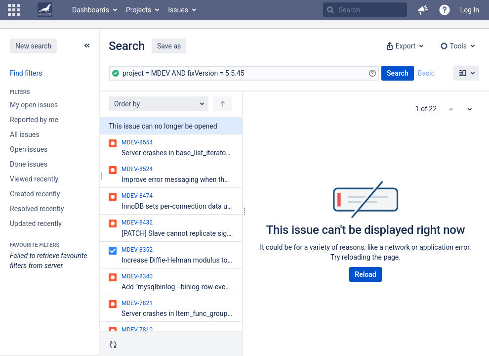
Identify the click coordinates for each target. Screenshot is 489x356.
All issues (25, 134)
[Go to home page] (45, 10)
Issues (178, 10)
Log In (469, 10)
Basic (426, 73)
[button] (14, 10)
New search (33, 46)
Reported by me (34, 120)
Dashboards (90, 10)
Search (397, 73)
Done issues (28, 164)
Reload (365, 274)
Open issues (28, 149)
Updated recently (36, 223)
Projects (138, 10)
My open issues (34, 105)
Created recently (35, 194)
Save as (169, 46)
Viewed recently (34, 179)
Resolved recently (37, 209)
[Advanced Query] (244, 73)
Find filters (26, 73)
